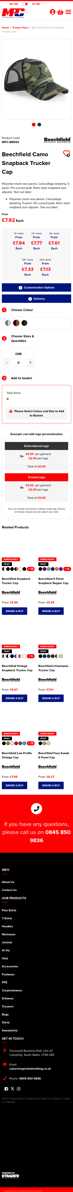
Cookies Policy (32, 1098)
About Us (8, 882)
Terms (5, 1098)
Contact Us (9, 890)
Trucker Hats (20, 27)
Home (5, 27)
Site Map (10, 1102)
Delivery (36, 299)
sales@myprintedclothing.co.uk (30, 1068)
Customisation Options (37, 287)
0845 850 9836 (30, 1078)
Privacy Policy (16, 1098)
